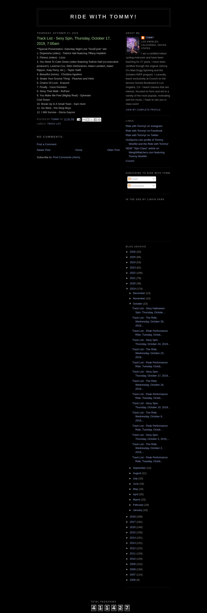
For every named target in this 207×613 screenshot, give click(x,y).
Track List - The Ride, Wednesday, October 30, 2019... (148, 321)
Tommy (149, 38)
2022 (133, 272)
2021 (133, 278)
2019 (133, 288)
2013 (133, 542)
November (139, 298)
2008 (133, 569)
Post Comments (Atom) (66, 157)
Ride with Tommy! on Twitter (142, 135)
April (136, 494)
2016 (133, 527)
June (136, 483)
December (139, 293)
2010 (133, 558)
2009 (133, 564)
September (140, 467)
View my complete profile (143, 110)
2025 (133, 257)
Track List (54, 124)
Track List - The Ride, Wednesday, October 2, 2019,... (147, 448)
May (136, 489)
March (137, 499)
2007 (133, 574)
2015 (133, 532)
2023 (133, 267)
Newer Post (43, 149)
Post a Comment (46, 144)
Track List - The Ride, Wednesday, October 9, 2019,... (147, 416)
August (137, 473)
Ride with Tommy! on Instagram (144, 126)
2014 (133, 537)
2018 (133, 516)
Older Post (113, 149)
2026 (133, 251)
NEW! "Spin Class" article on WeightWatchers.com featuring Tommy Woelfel (145, 152)
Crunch (130, 160)
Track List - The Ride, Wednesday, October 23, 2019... (148, 353)
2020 (133, 283)
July (135, 478)
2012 (133, 548)
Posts (133, 178)
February (138, 504)
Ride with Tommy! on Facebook (144, 130)
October (138, 303)
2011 (133, 553)
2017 (133, 521)
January (138, 510)
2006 (133, 579)
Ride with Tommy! (103, 17)
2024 (133, 262)
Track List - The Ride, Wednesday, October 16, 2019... (148, 384)
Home (78, 149)
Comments (136, 185)
